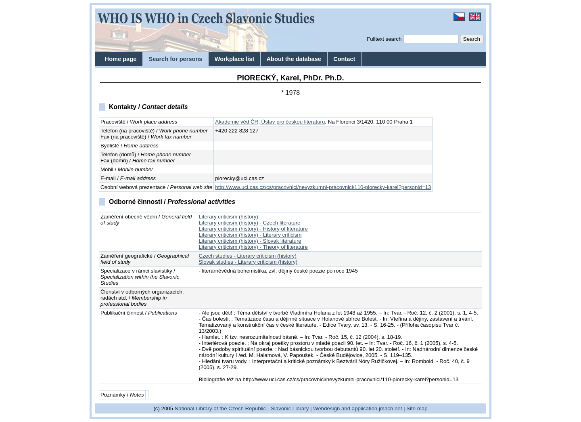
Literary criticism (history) (228, 217)
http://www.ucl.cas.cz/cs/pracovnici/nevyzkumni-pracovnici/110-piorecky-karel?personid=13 (323, 187)
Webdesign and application (345, 408)
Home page (121, 59)
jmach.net (389, 408)
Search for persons (175, 59)
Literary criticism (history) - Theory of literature (253, 247)
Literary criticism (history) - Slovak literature (250, 241)
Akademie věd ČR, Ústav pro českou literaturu (270, 122)
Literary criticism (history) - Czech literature (249, 223)
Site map (416, 408)
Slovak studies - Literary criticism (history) (248, 262)
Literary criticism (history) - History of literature (253, 229)
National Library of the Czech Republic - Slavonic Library (242, 408)
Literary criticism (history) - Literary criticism (250, 235)
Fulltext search (384, 39)
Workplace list (235, 59)
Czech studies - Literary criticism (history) (248, 256)
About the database (294, 59)
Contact (344, 59)
